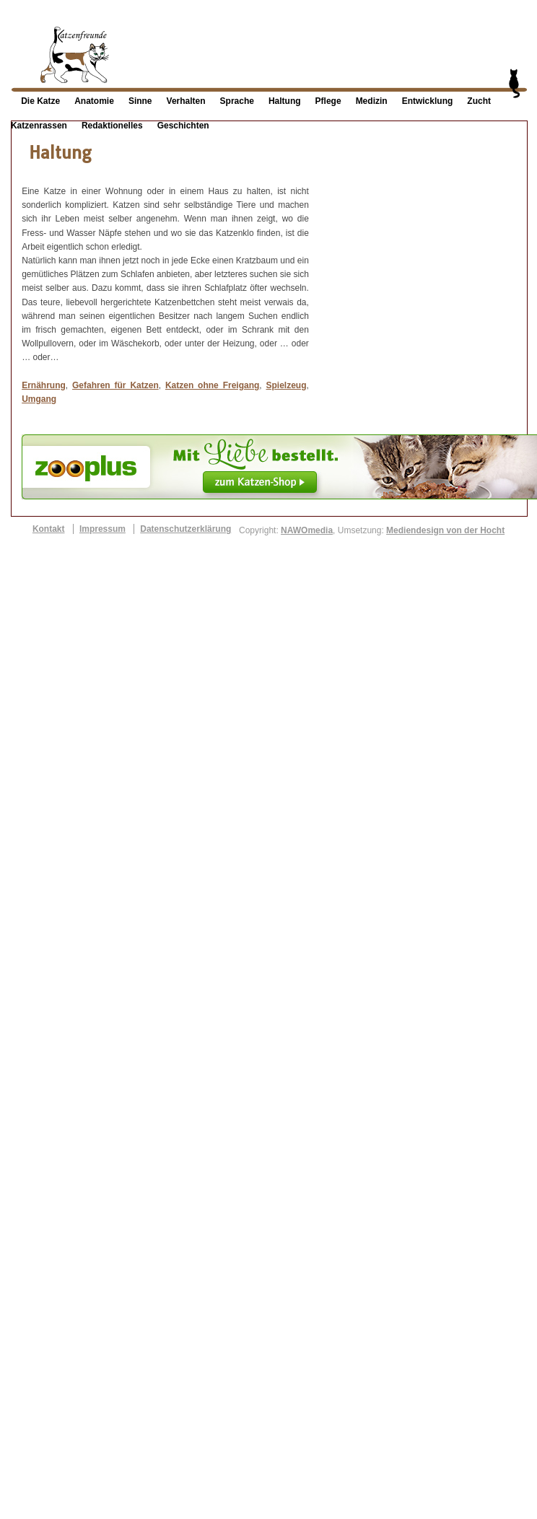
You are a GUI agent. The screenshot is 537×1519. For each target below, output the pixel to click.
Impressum (102, 529)
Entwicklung (427, 101)
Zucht (479, 101)
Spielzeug (286, 385)
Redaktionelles (112, 126)
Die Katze (40, 101)
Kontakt (48, 529)
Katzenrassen (39, 126)
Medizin (372, 101)
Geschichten (183, 126)
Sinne (140, 101)
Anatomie (94, 101)
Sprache (237, 101)
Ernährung (44, 385)
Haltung (284, 101)
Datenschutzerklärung (185, 529)
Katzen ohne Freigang (212, 385)
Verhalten (186, 101)
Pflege (328, 101)
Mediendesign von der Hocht (445, 530)
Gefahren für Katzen (115, 385)
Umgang (39, 399)
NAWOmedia (307, 530)
